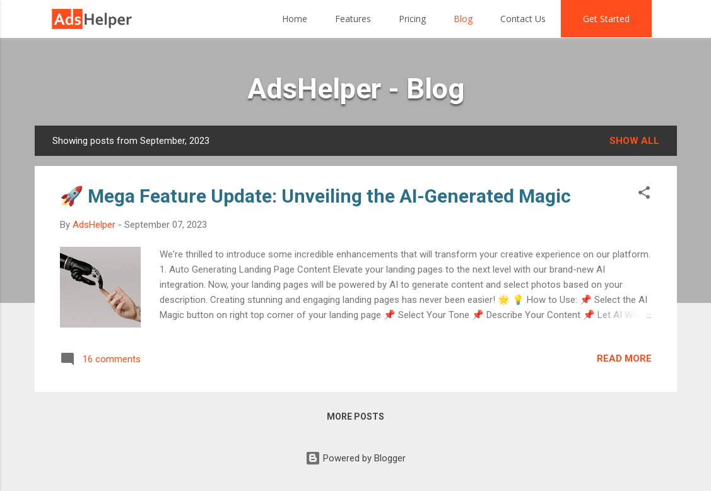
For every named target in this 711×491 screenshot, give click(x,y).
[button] (644, 194)
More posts (355, 416)
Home (294, 19)
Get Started (606, 19)
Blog (463, 19)
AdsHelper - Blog (355, 88)
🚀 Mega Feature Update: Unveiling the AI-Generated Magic (315, 196)
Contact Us (523, 19)
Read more (624, 358)
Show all (634, 140)
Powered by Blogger (355, 458)
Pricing (412, 19)
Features (353, 19)
